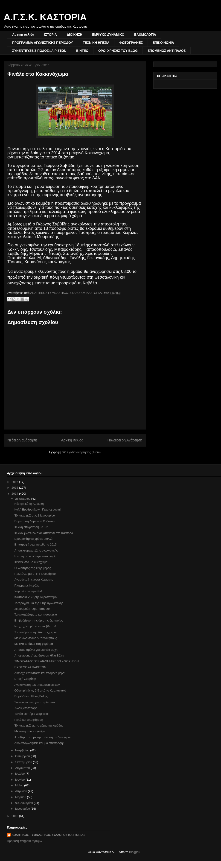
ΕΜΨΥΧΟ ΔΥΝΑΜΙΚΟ (108, 34)
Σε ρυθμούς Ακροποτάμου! (32, 608)
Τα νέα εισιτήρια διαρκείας (31, 713)
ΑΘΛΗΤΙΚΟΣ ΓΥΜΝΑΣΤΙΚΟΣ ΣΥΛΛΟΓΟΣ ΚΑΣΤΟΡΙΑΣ (48, 835)
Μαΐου (19, 785)
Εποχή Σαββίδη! (25, 678)
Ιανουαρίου (23, 808)
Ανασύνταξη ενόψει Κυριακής (33, 579)
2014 (15, 493)
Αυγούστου (23, 768)
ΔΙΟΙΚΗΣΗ (74, 34)
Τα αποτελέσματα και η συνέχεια (35, 614)
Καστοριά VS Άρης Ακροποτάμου (36, 597)
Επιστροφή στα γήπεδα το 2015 (35, 544)
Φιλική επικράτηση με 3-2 (31, 527)
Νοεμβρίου (22, 750)
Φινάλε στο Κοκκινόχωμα (30, 562)
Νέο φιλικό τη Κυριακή (29, 503)
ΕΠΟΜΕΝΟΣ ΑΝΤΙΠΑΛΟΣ (167, 51)
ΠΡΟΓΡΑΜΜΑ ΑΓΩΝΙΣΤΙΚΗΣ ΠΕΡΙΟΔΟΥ (42, 42)
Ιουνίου (20, 779)
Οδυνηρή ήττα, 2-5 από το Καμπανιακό (40, 690)
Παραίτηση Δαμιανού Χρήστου (34, 521)
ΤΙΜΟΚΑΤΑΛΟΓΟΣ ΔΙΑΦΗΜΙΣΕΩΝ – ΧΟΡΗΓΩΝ (46, 661)
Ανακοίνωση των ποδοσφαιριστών (37, 684)
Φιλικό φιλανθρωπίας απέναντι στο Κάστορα (43, 533)
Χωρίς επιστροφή (25, 708)
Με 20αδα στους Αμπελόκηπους (35, 638)
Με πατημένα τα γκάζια (29, 731)
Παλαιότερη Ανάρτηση (124, 440)
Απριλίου (21, 791)
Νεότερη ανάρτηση (22, 440)
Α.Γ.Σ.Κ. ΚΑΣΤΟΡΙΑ (45, 17)
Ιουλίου (20, 773)
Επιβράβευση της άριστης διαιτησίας (38, 620)
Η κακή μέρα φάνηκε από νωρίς (35, 556)
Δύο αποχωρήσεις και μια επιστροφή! (39, 743)
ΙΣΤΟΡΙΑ (50, 34)
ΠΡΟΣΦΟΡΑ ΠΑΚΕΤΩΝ (30, 667)
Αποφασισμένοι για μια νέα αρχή (36, 649)
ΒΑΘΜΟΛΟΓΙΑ (145, 34)
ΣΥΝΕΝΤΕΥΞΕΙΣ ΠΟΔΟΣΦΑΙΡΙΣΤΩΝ (39, 51)
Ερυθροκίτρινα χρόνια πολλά (33, 538)
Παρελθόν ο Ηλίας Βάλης (30, 696)
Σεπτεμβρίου (24, 762)
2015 (15, 487)
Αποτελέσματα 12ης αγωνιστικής (36, 550)
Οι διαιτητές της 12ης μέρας (32, 568)
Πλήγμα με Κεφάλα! (27, 585)
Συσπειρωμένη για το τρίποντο (34, 702)
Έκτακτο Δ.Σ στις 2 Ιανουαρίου (34, 515)
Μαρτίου (21, 797)
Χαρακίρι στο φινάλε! (28, 591)
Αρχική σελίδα (23, 34)
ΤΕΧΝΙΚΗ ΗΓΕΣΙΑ (96, 42)
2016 (15, 482)
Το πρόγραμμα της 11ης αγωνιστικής (38, 603)
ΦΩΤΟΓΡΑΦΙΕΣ (130, 42)
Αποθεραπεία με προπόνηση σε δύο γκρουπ (43, 737)
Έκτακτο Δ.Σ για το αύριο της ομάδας (38, 725)
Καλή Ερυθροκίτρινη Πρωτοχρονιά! (37, 509)
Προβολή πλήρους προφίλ (24, 841)
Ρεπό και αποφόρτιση (28, 719)
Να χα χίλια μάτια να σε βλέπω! (35, 626)
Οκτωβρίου (23, 756)
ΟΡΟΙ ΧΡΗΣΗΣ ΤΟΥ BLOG (118, 51)
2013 (15, 816)
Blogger (134, 852)
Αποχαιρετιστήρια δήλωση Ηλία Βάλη (39, 655)
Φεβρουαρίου (24, 803)
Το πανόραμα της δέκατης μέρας (35, 632)
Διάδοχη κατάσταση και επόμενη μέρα (39, 673)
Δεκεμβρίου (23, 498)
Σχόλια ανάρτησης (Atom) (84, 452)
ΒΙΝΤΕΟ (82, 51)
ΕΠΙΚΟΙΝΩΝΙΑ (163, 42)
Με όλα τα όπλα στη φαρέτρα (33, 643)
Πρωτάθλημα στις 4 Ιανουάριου (34, 573)
